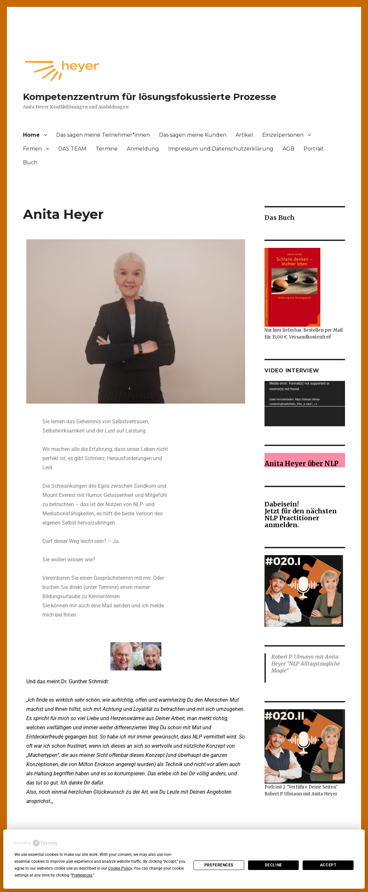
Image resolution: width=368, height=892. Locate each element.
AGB (288, 149)
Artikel (244, 135)
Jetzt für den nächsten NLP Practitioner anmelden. (300, 518)
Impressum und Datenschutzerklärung (220, 149)
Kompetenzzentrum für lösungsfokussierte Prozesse (149, 96)
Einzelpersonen (283, 135)
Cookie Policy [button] (120, 868)
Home (31, 135)
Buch (30, 162)
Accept (328, 865)
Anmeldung (143, 149)
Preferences (218, 865)
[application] (304, 403)
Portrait (314, 149)
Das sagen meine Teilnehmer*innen (103, 135)
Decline (273, 865)
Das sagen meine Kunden (192, 135)
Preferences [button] (82, 875)
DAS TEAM (72, 149)
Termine (107, 149)
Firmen (32, 149)
